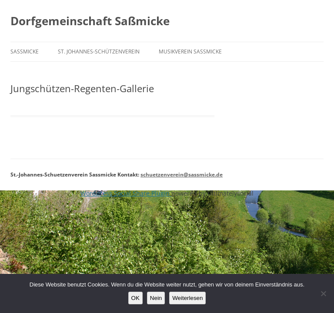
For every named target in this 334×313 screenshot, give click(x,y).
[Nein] (323, 293)
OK (135, 298)
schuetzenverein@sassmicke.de (181, 174)
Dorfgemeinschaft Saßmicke (90, 21)
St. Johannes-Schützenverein (99, 51)
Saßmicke (24, 51)
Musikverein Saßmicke (190, 51)
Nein (156, 298)
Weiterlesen (187, 298)
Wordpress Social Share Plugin (125, 193)
